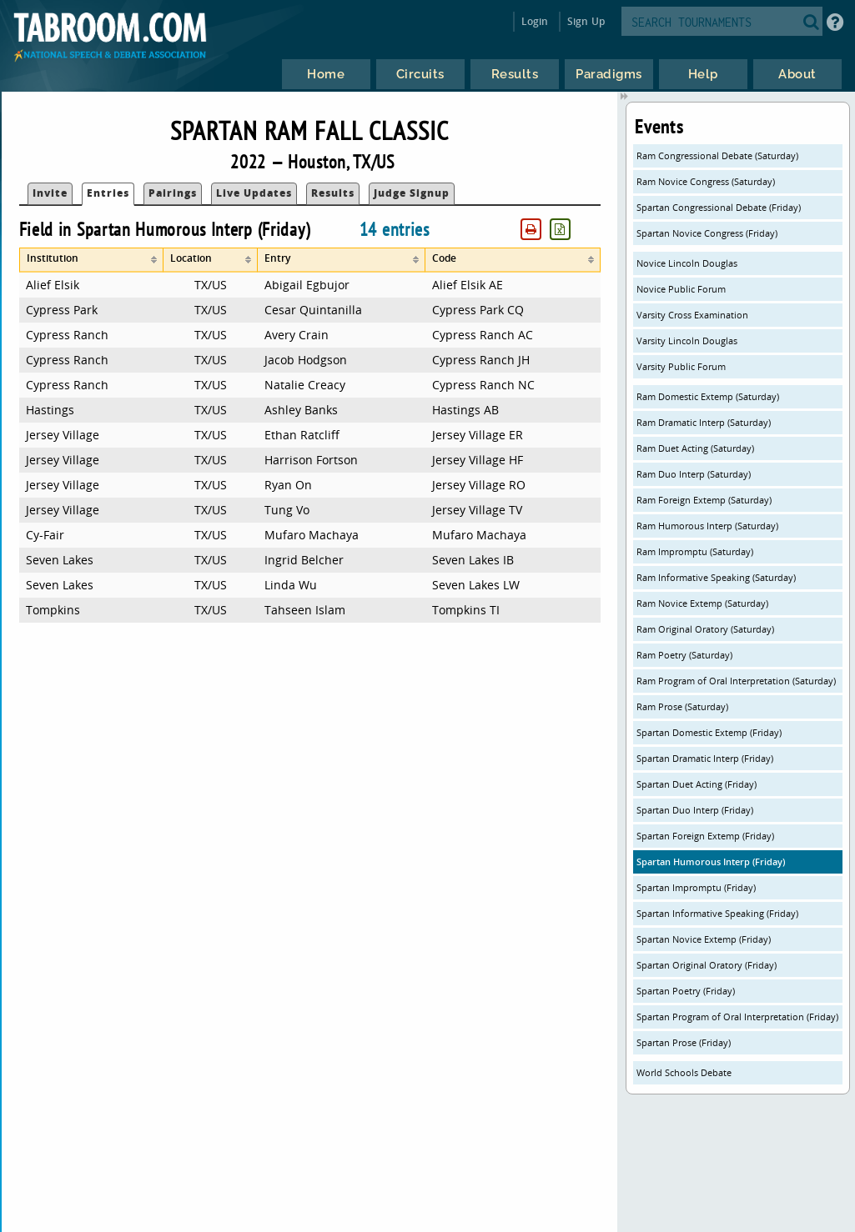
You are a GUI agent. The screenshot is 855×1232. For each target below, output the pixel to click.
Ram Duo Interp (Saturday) (693, 474)
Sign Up (586, 21)
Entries (108, 193)
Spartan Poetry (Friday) (685, 990)
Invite (50, 193)
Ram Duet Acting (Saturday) (695, 448)
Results (333, 193)
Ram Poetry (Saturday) (684, 655)
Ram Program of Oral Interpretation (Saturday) (736, 680)
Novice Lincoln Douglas (686, 263)
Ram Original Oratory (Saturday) (705, 629)
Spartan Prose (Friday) (683, 1042)
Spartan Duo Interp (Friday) (694, 810)
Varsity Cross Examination (692, 314)
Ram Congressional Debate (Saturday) (717, 155)
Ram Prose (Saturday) (682, 706)
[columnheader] (91, 260)
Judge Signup (412, 193)
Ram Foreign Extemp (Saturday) (704, 499)
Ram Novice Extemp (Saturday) (702, 603)
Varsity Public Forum (681, 366)
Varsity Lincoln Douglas (686, 340)
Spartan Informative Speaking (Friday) (717, 913)
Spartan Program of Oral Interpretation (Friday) (737, 1016)
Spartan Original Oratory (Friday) (706, 965)
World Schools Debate (684, 1072)
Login (535, 21)
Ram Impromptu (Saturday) (694, 551)
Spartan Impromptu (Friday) (696, 887)
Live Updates (254, 193)
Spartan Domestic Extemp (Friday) (709, 732)
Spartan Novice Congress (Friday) (706, 233)
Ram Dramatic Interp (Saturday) (703, 422)
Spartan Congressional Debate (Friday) (718, 207)
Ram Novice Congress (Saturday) (705, 181)
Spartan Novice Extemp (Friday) (703, 939)
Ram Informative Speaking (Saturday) (716, 577)
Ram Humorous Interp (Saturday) (707, 525)
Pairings (172, 193)
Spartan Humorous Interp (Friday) (710, 861)
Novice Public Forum (681, 289)
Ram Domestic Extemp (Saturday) (707, 396)
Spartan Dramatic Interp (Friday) (704, 758)
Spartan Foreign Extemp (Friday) (705, 835)
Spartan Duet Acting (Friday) (696, 784)
